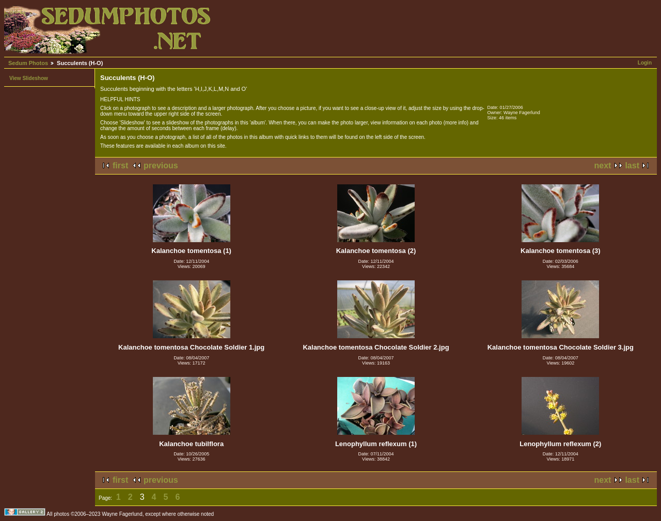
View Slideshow (28, 78)
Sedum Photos (28, 63)
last (632, 165)
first (120, 165)
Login (645, 63)
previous (161, 165)
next (602, 165)
